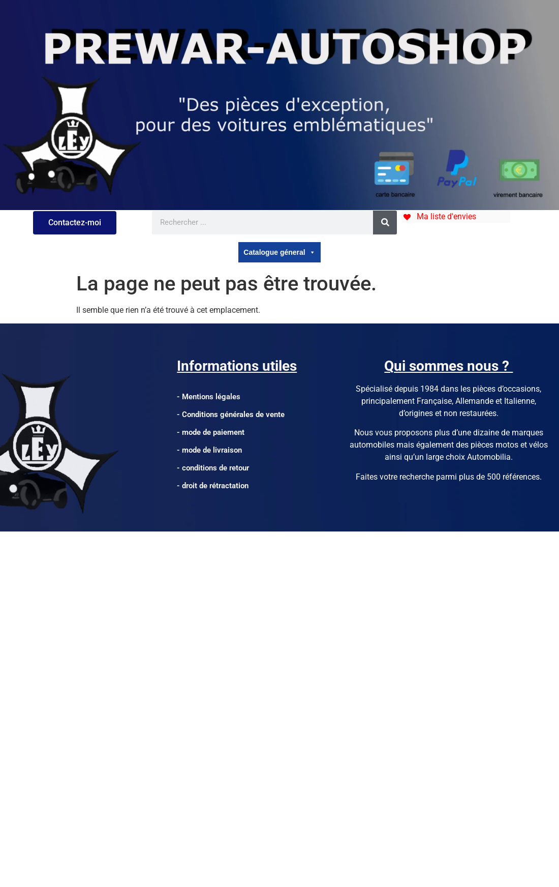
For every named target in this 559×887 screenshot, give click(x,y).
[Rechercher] (385, 222)
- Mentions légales (208, 396)
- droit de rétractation (213, 485)
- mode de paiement (210, 432)
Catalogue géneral (279, 252)
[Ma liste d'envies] (439, 216)
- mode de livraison (209, 450)
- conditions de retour (213, 467)
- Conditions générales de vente (231, 414)
